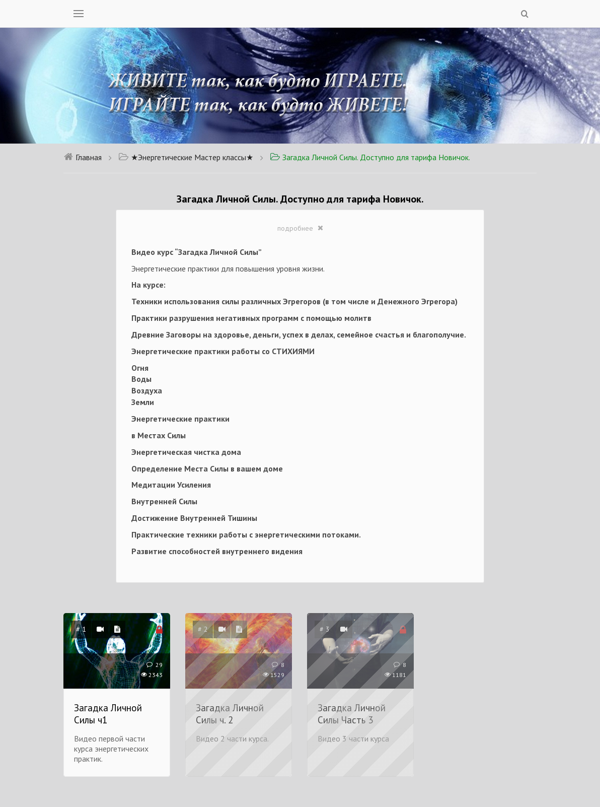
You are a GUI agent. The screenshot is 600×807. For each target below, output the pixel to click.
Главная (82, 157)
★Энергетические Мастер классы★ (185, 157)
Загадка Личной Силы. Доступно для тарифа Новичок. (370, 157)
